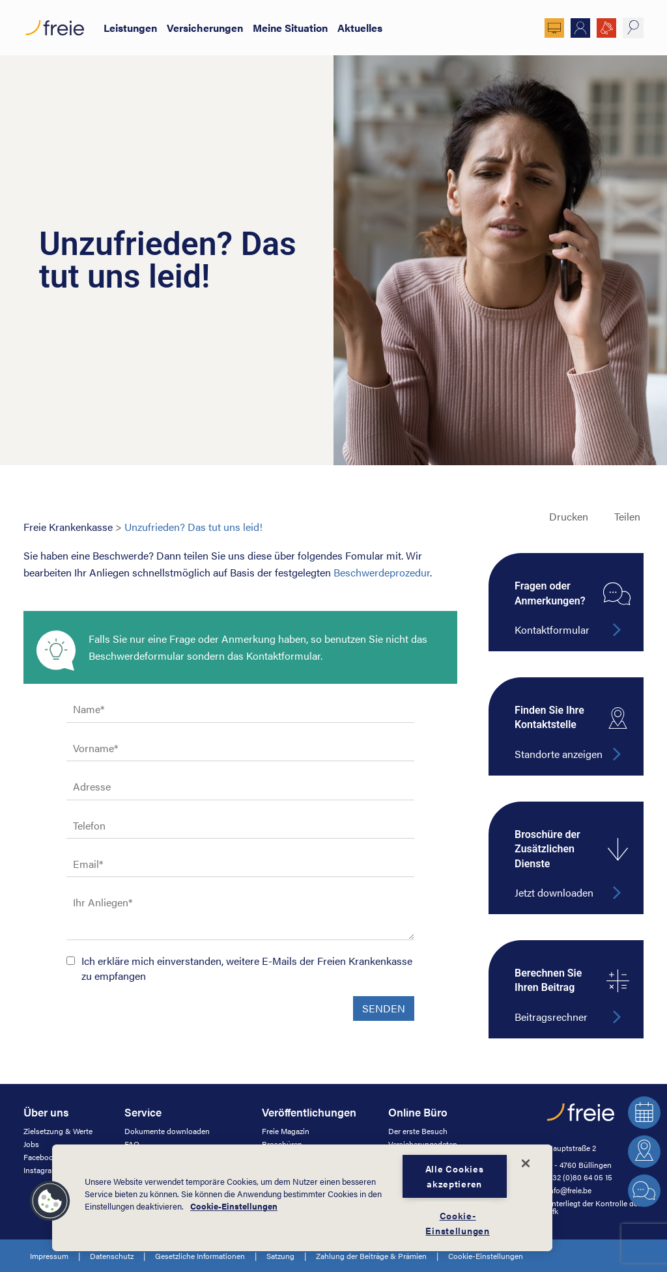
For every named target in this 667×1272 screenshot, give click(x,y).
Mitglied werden (580, 28)
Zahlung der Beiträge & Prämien (371, 1256)
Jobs (31, 1144)
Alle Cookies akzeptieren (454, 1176)
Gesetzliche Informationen (200, 1256)
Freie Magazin (285, 1131)
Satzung (280, 1256)
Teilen (627, 516)
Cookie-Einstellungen (485, 1256)
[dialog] (302, 1197)
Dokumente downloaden (167, 1131)
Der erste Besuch (417, 1131)
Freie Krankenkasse (68, 526)
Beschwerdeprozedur (382, 572)
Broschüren (282, 1144)
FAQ (131, 1144)
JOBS (606, 28)
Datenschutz (112, 1256)
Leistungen (130, 27)
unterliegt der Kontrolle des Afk (594, 1207)
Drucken (568, 516)
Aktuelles (359, 27)
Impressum (49, 1256)
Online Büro (554, 28)
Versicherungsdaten (422, 1144)
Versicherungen (205, 27)
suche (633, 28)
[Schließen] (526, 1163)
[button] (50, 1201)
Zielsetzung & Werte (57, 1131)
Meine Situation (290, 27)
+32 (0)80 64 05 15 (579, 1177)
